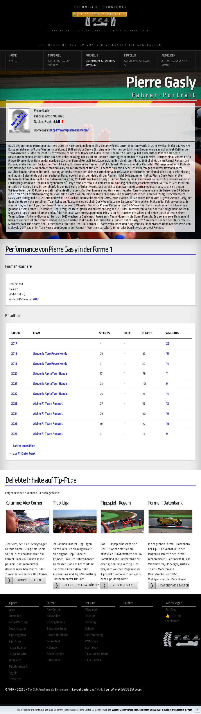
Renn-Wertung (18, 622)
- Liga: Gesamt (18, 654)
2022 (14, 394)
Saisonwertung (56, 629)
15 (167, 354)
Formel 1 (101, 60)
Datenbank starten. (174, 585)
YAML (100, 689)
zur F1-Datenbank (24, 453)
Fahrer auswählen (24, 446)
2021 (14, 384)
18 (167, 424)
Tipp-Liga (15, 641)
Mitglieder (91, 609)
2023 (14, 404)
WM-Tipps (91, 641)
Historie (90, 616)
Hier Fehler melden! (102, 14)
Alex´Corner (54, 609)
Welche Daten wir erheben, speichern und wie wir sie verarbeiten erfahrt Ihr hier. (152, 710)
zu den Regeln (123, 585)
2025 (14, 424)
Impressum (63, 689)
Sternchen (91, 648)
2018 (14, 354)
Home (24, 58)
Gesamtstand (17, 629)
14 (167, 364)
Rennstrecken (55, 654)
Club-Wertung (94, 635)
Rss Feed (170, 609)
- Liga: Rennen (18, 648)
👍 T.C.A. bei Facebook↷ (173, 618)
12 (167, 404)
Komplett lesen (29, 580)
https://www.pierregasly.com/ (68, 130)
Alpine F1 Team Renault (48, 404)
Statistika (15, 679)
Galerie (89, 629)
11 (167, 374)
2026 (14, 434)
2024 (14, 414)
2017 (36, 299)
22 (167, 343)
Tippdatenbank (18, 666)
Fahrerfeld (53, 641)
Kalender (52, 648)
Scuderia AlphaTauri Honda (50, 374)
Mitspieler (15, 660)
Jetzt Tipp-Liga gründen (81, 585)
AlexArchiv (53, 616)
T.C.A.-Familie (93, 660)
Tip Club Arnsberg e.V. (41, 689)
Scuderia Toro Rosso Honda (50, 354)
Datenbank (53, 660)
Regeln (13, 673)
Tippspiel (63, 60)
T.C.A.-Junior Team (96, 654)
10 (167, 414)
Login (12, 609)
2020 (14, 374)
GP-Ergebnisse (56, 622)
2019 (14, 364)
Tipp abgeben (17, 635)
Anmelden (177, 60)
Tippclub (139, 60)
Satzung (90, 622)
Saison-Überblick (57, 635)
